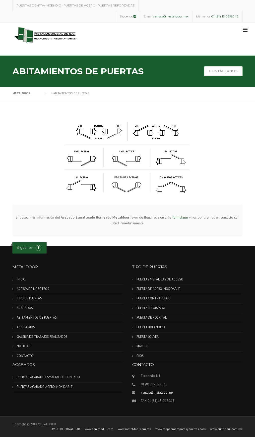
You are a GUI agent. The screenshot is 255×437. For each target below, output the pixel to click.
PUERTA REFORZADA (150, 308)
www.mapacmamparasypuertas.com (180, 429)
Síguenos (24, 248)
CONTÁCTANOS (223, 71)
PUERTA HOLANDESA (151, 327)
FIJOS (140, 356)
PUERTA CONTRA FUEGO (153, 298)
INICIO (21, 279)
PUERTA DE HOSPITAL (151, 317)
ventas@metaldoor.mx (157, 392)
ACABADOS (25, 308)
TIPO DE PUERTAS (29, 298)
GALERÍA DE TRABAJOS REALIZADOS (42, 337)
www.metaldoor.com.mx (134, 429)
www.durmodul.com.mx (226, 429)
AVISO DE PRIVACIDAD (66, 429)
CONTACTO (25, 356)
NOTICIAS (23, 346)
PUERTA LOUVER (147, 337)
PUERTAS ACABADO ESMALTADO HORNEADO (48, 377)
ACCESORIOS (26, 327)
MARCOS (142, 346)
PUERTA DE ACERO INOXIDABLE (158, 289)
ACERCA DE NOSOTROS (33, 289)
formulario (180, 217)
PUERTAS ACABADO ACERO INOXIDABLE (45, 387)
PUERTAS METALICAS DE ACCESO (159, 279)
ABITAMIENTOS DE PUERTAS (37, 317)
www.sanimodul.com (99, 429)
